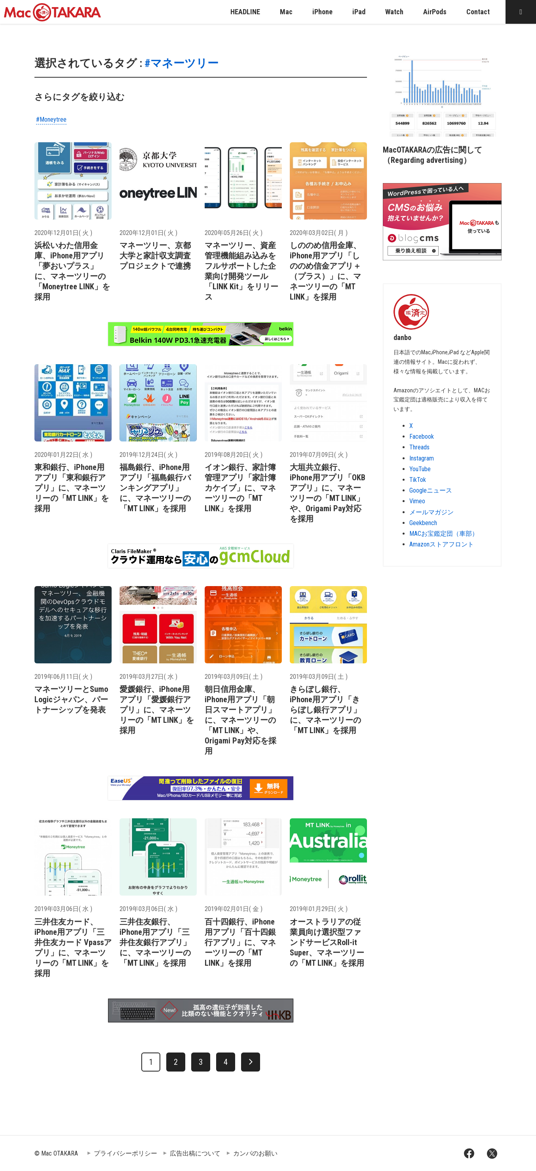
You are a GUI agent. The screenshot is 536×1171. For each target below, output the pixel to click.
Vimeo (417, 501)
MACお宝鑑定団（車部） (443, 533)
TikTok (417, 479)
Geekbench (423, 523)
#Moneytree (51, 119)
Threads (419, 447)
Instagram (421, 458)
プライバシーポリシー (125, 1153)
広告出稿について (195, 1153)
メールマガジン (431, 512)
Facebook (421, 436)
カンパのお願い (255, 1153)
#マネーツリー (181, 63)
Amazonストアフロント (441, 544)
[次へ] (250, 1062)
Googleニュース (430, 490)
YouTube (420, 469)
